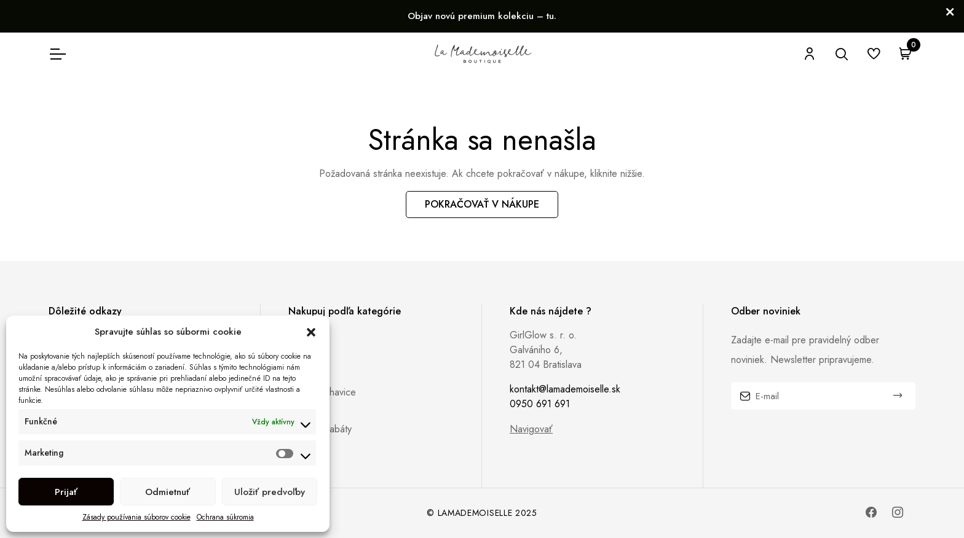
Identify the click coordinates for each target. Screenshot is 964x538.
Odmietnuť (167, 492)
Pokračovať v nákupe (482, 204)
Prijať (66, 492)
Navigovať (531, 429)
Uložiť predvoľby (269, 492)
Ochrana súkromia (225, 517)
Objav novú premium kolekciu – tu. (482, 16)
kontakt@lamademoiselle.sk (565, 389)
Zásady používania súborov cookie (136, 517)
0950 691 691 (540, 404)
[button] (311, 332)
